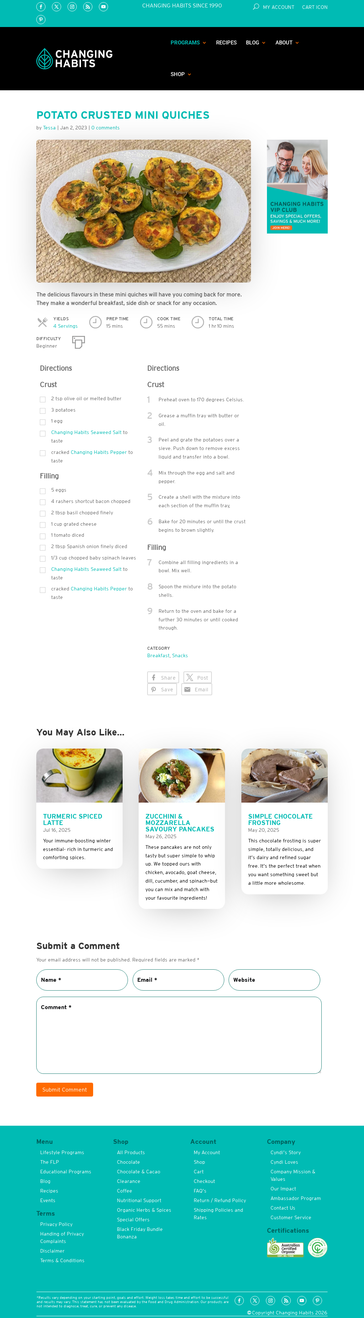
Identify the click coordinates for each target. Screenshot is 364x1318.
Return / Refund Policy (220, 1200)
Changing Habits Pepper (99, 452)
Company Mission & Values (293, 1175)
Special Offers (133, 1219)
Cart (199, 1171)
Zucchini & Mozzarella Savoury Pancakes (179, 823)
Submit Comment (64, 1089)
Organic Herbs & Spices (144, 1210)
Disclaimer (52, 1251)
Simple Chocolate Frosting (280, 819)
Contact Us (283, 1208)
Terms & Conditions (62, 1260)
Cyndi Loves (284, 1162)
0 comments (105, 127)
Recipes (226, 42)
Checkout (204, 1181)
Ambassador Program (296, 1198)
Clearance (128, 1181)
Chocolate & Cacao (138, 1171)
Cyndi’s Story (286, 1152)
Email (201, 689)
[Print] (78, 341)
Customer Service (291, 1217)
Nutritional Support (139, 1200)
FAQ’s (200, 1191)
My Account (278, 7)
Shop (178, 74)
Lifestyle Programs (62, 1152)
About (284, 42)
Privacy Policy (56, 1224)
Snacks (180, 655)
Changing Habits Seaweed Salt (86, 432)
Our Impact (283, 1188)
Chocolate (128, 1162)
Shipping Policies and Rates (218, 1213)
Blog (252, 42)
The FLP (49, 1162)
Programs (185, 42)
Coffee (124, 1191)
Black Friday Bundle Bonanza (140, 1232)
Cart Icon (315, 7)
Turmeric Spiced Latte (72, 819)
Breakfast (158, 655)
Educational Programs (65, 1171)
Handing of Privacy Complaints (62, 1237)
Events (47, 1200)
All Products (131, 1152)
